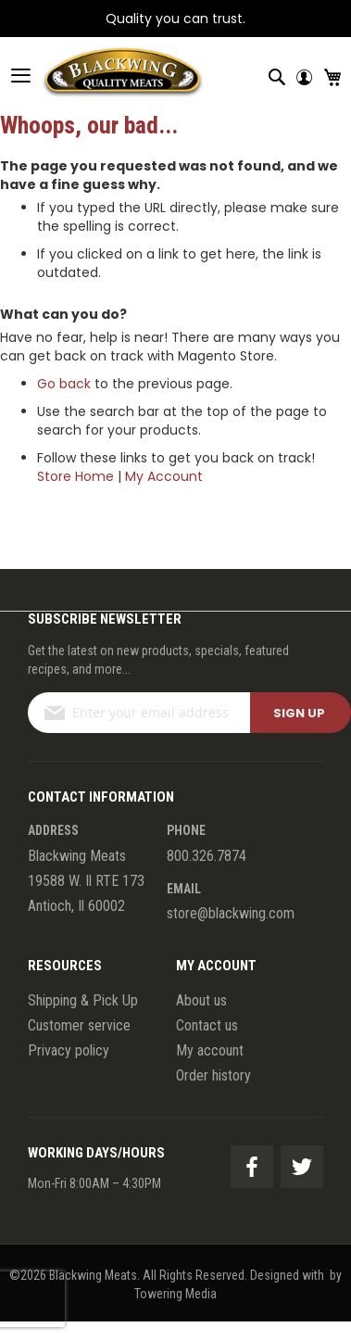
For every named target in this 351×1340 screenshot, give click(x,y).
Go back (64, 383)
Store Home (75, 476)
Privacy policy (68, 1050)
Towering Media (175, 1293)
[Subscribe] (300, 712)
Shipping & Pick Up (83, 1000)
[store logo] (102, 75)
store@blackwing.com (231, 913)
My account (210, 1050)
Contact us (207, 1025)
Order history (213, 1075)
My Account (164, 476)
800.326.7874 (206, 856)
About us (201, 1000)
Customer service (79, 1025)
